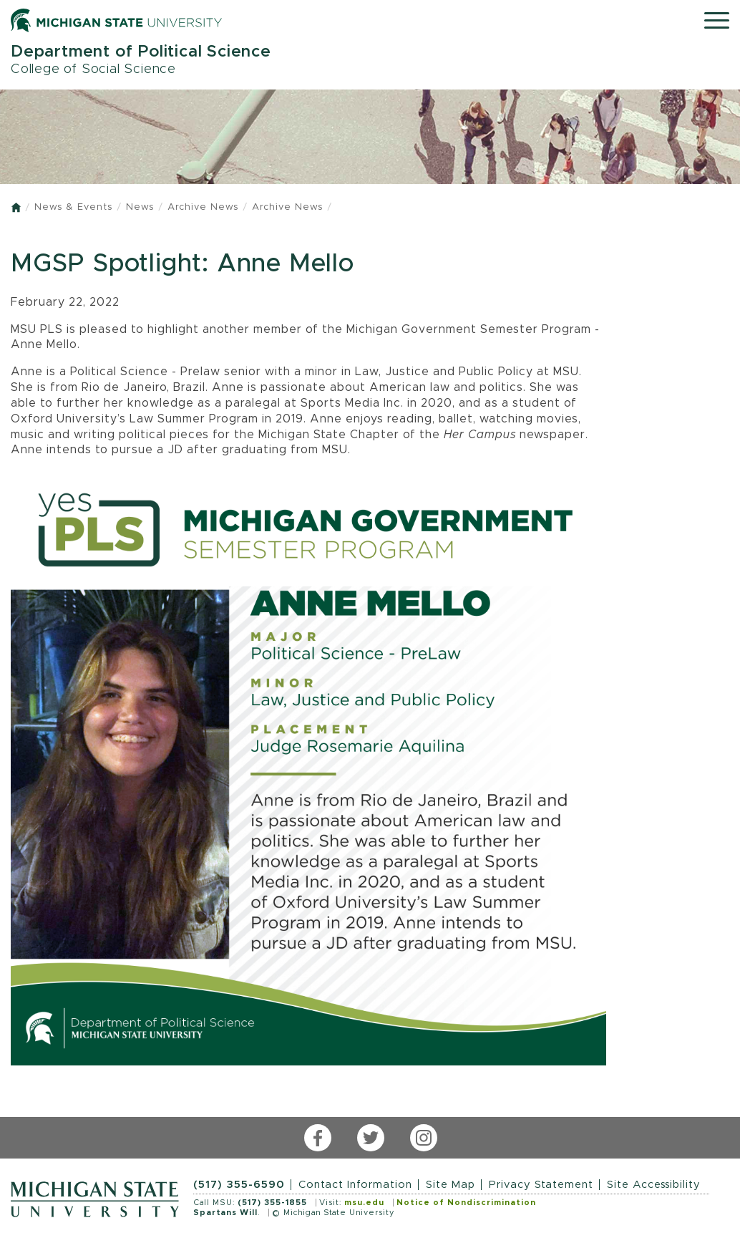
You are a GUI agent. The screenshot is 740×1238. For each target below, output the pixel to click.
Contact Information (355, 1184)
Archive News (202, 207)
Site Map (450, 1184)
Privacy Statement (541, 1184)
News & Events (73, 207)
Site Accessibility (654, 1184)
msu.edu (364, 1202)
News (140, 207)
